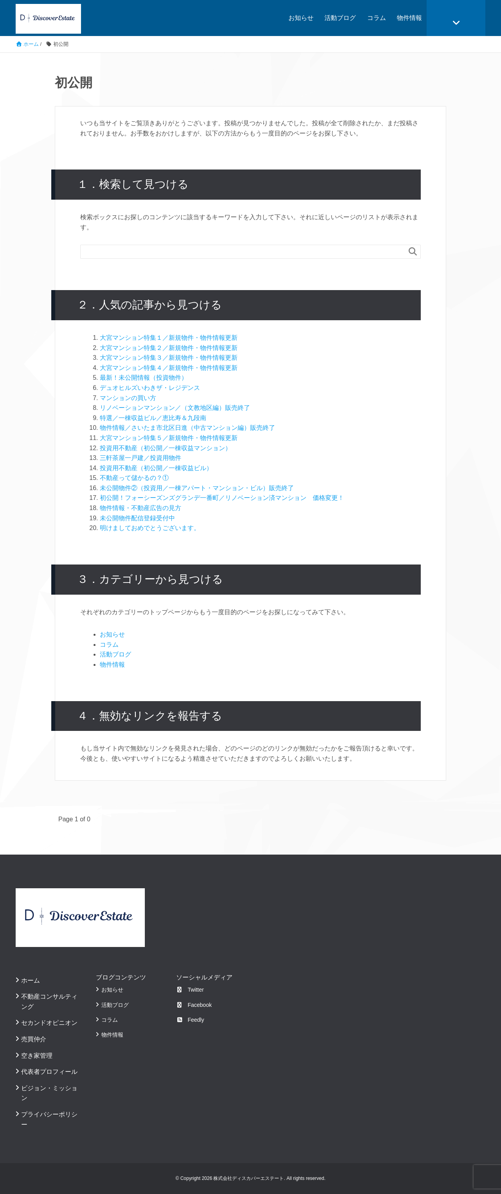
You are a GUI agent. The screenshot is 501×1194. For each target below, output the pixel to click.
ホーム (30, 980)
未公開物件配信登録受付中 (137, 518)
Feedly (190, 1020)
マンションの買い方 (128, 398)
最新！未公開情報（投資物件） (143, 377)
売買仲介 (33, 1039)
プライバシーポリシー (49, 1119)
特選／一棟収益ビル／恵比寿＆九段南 (153, 418)
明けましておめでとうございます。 (150, 528)
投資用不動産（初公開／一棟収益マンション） (165, 448)
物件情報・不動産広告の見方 (140, 508)
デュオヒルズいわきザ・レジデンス (150, 387)
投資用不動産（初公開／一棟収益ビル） (156, 468)
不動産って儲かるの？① (134, 477)
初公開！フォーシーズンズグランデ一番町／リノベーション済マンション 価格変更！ (222, 497)
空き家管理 (36, 1055)
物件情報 (409, 17)
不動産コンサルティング (49, 1001)
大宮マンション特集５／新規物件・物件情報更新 (169, 438)
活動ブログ (340, 17)
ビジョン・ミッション (49, 1093)
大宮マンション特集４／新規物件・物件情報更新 (169, 367)
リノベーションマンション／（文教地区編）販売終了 (175, 407)
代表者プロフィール (49, 1071)
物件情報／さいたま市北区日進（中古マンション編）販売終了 (187, 427)
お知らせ (301, 17)
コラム (376, 17)
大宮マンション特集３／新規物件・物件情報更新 (169, 357)
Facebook (194, 1005)
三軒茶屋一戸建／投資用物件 (140, 458)
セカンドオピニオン (49, 1022)
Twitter (190, 990)
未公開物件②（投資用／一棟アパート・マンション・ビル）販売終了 (197, 488)
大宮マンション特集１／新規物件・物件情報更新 (169, 337)
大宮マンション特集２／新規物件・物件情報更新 (169, 347)
